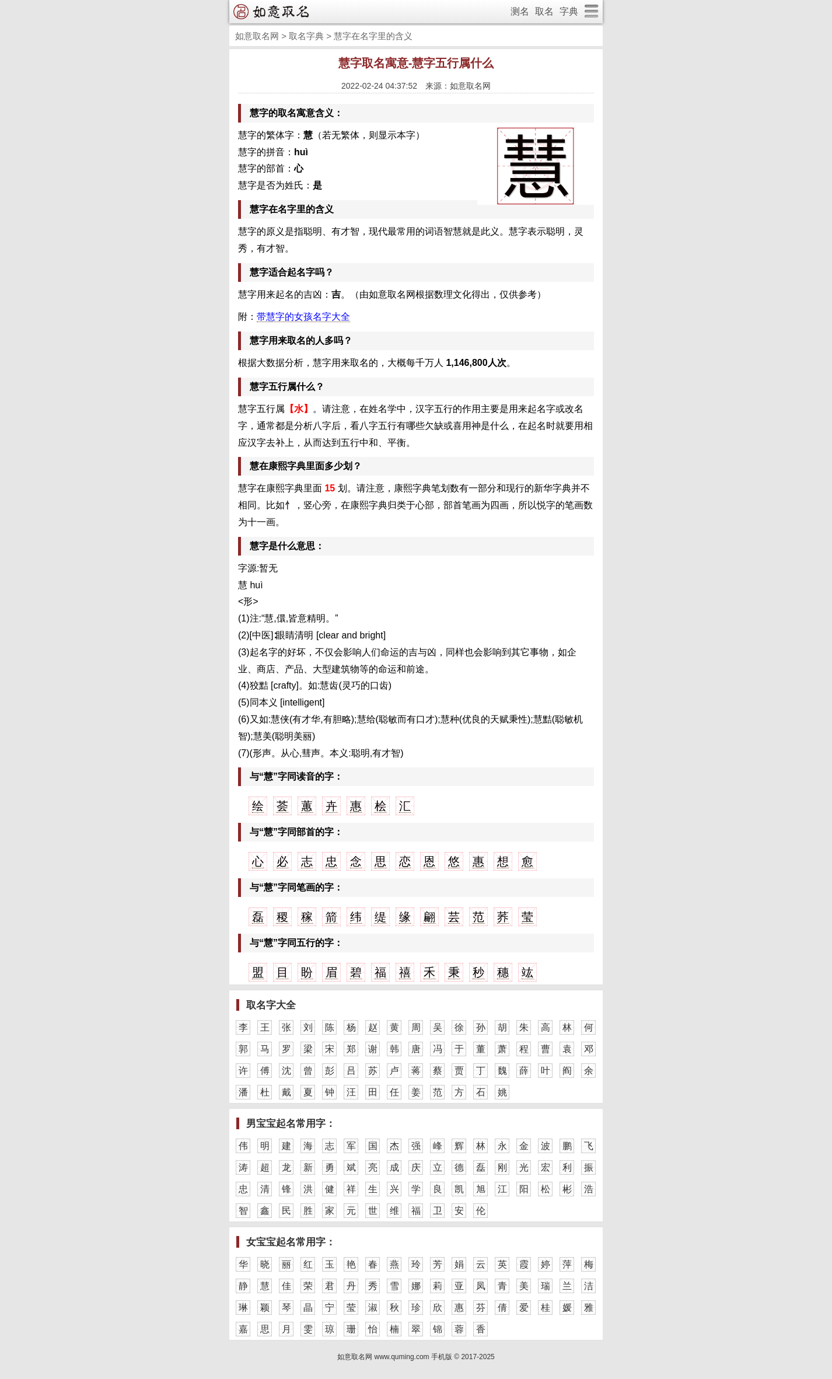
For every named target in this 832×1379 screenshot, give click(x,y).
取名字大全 (271, 1005)
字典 (569, 11)
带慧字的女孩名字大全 (303, 317)
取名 (544, 11)
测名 (520, 11)
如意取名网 (257, 36)
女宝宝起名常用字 (286, 1242)
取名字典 (306, 36)
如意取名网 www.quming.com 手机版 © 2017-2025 (416, 1357)
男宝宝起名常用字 (286, 1123)
